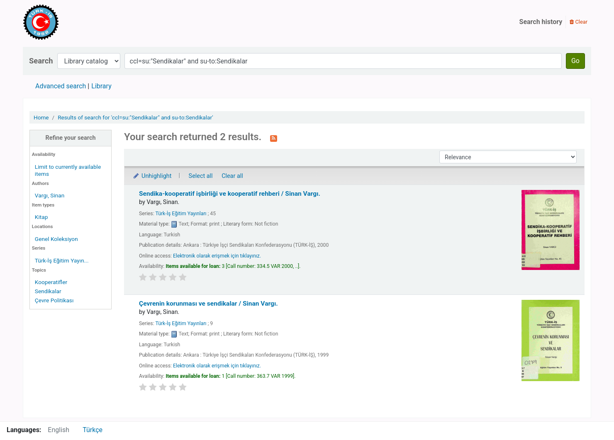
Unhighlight (152, 176)
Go (575, 61)
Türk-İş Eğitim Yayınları (180, 213)
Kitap (41, 217)
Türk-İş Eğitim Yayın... (62, 260)
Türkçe (92, 430)
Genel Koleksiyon (56, 239)
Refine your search (71, 137)
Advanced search (60, 86)
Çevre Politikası (54, 300)
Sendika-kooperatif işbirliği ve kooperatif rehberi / (229, 193)
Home (41, 117)
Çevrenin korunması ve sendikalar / (208, 303)
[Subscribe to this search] (273, 138)
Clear (578, 22)
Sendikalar (48, 291)
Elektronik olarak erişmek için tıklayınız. (217, 256)
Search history (541, 22)
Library (101, 86)
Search (41, 60)
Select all (201, 176)
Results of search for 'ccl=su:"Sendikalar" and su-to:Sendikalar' (135, 117)
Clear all (232, 176)
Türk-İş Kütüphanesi (64, 22)
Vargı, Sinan (49, 195)
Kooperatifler (51, 282)
